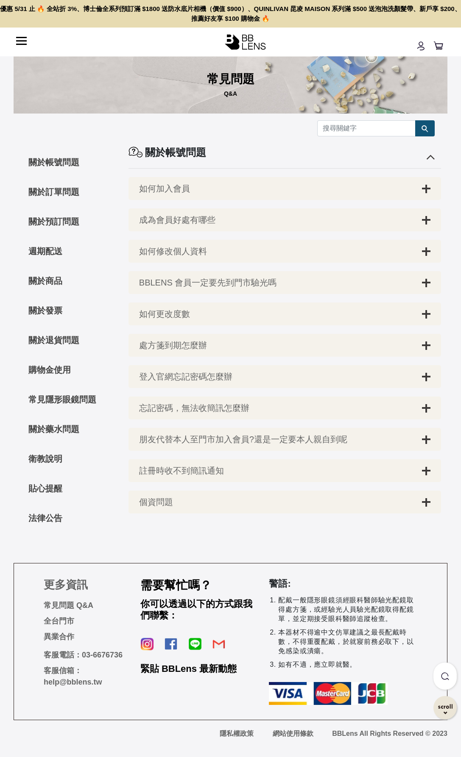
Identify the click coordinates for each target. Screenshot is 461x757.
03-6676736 (102, 655)
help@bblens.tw (73, 682)
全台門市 (59, 621)
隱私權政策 (237, 733)
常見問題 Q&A (68, 605)
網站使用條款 (293, 733)
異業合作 (59, 636)
